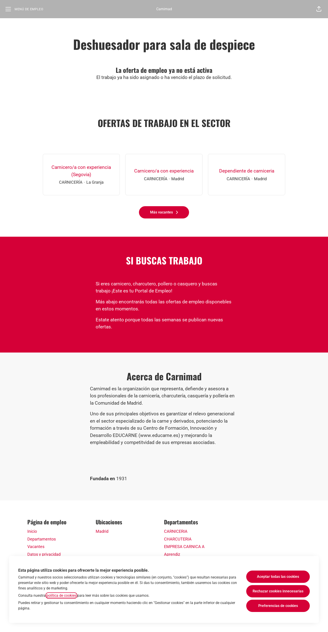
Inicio (32, 531)
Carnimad (164, 9)
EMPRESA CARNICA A (184, 546)
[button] (319, 9)
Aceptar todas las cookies (278, 576)
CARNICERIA (175, 531)
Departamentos (41, 539)
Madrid (102, 531)
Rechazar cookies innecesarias (278, 591)
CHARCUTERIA (178, 539)
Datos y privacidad (44, 554)
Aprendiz (172, 554)
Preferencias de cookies (278, 606)
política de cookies (61, 595)
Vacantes (35, 546)
